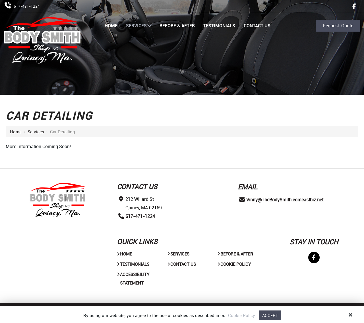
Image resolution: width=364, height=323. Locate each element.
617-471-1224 (27, 6)
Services (36, 131)
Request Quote (338, 26)
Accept (270, 315)
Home (16, 131)
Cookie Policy (241, 315)
